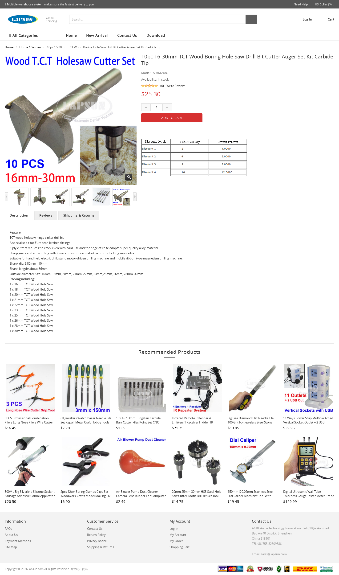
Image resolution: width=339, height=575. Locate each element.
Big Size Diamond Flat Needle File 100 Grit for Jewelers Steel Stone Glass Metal (251, 422)
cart (331, 19)
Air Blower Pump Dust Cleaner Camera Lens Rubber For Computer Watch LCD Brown (141, 495)
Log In (307, 19)
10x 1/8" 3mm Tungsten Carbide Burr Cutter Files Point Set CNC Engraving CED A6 (138, 422)
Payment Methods (18, 541)
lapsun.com (36, 569)
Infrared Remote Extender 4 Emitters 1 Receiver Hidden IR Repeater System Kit (192, 422)
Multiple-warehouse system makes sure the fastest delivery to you (50, 4)
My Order (176, 541)
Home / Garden (30, 47)
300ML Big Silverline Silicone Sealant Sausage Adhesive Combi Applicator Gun (30, 495)
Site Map (11, 547)
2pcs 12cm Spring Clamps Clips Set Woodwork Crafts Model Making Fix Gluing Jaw (85, 495)
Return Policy (96, 535)
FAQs (8, 528)
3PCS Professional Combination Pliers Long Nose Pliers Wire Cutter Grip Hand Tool (29, 422)
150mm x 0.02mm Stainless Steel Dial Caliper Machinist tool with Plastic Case (250, 495)
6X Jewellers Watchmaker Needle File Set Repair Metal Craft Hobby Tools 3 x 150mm (86, 422)
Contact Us (94, 528)
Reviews (45, 215)
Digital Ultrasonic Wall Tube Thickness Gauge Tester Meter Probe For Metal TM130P (308, 495)
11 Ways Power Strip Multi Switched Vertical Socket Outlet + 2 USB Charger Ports (308, 422)
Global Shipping (51, 19)
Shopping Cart (180, 547)
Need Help (302, 4)
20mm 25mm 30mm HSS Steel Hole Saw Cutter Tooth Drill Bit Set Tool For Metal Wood (196, 495)
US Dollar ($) (324, 4)
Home (71, 35)
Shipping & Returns (78, 215)
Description (19, 215)
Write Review (175, 86)
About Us (11, 535)
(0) (162, 86)
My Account (178, 535)
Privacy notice (97, 541)
